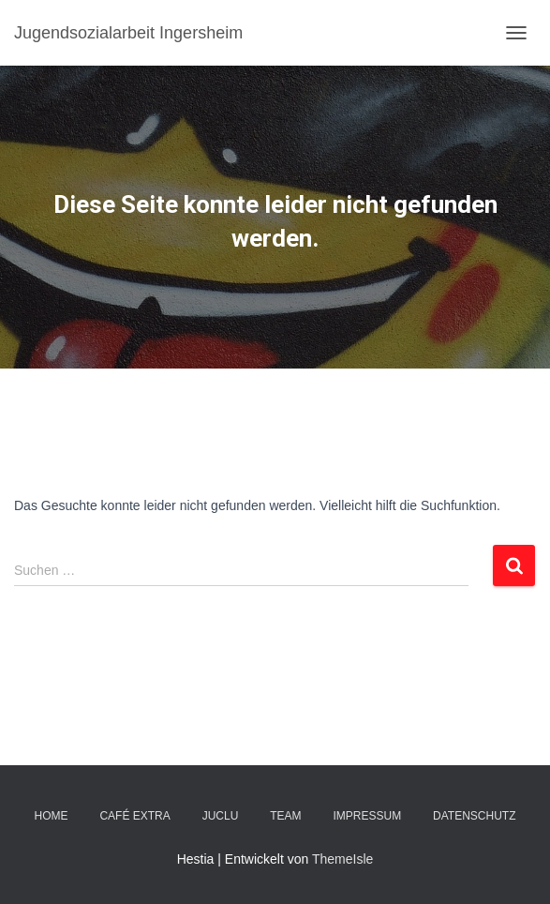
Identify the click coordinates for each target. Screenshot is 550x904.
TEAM (285, 815)
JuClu (220, 815)
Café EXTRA (134, 815)
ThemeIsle (342, 858)
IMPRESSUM (367, 815)
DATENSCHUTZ (474, 815)
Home (51, 815)
